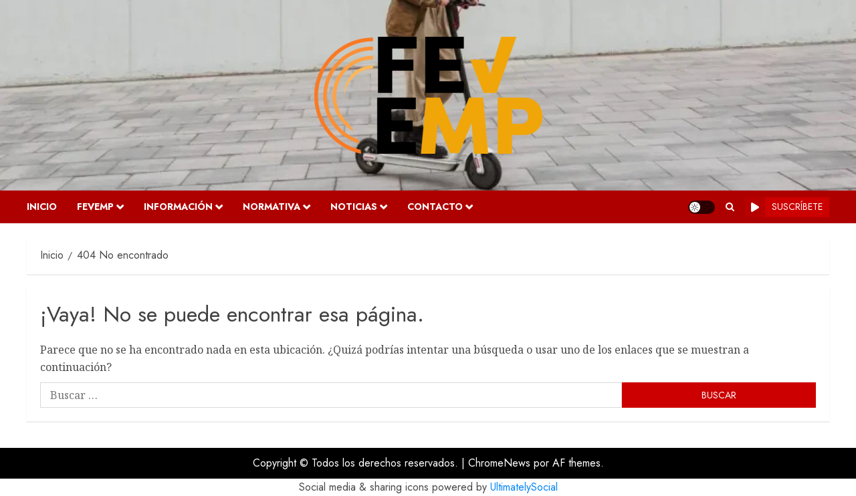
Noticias (353, 206)
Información (178, 206)
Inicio (42, 206)
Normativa (271, 206)
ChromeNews (499, 463)
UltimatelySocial (524, 487)
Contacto (435, 206)
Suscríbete (784, 207)
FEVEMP (95, 206)
